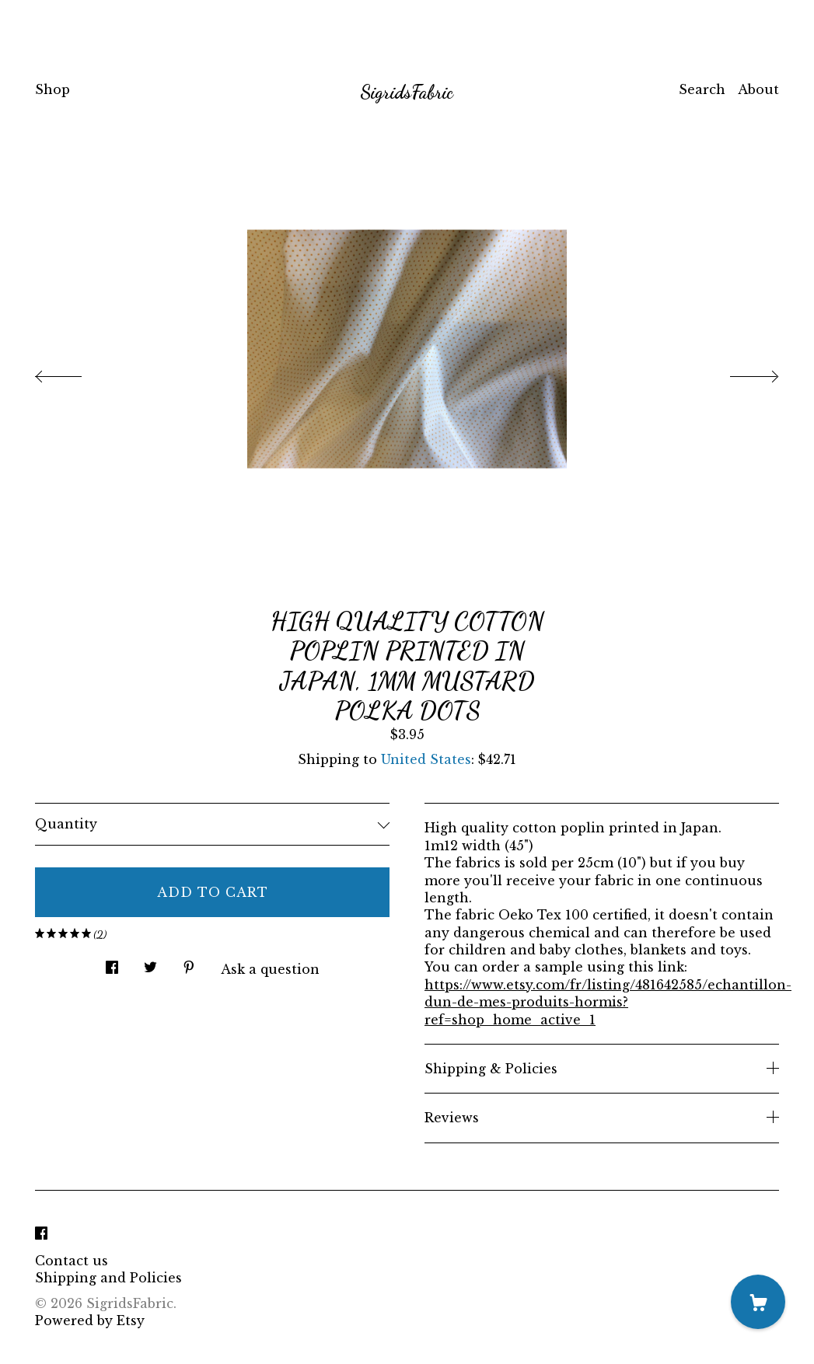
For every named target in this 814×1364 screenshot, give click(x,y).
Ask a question (270, 969)
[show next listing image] (740, 372)
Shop (52, 89)
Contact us (71, 1260)
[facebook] (41, 1234)
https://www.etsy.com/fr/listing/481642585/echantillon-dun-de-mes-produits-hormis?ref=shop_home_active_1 (607, 1002)
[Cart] (758, 1302)
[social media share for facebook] (112, 963)
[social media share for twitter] (150, 963)
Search (702, 89)
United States (426, 759)
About (758, 89)
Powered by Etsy (90, 1320)
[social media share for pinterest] (189, 963)
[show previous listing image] (74, 372)
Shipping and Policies (108, 1278)
